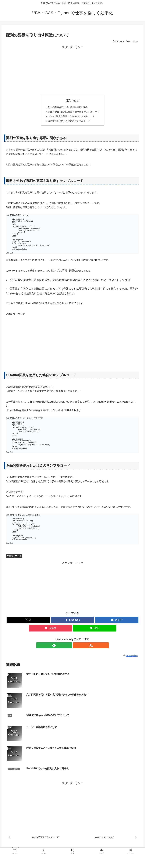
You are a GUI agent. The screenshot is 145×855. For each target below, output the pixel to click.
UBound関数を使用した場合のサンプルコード (71, 117)
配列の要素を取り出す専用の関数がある (67, 107)
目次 (68, 100)
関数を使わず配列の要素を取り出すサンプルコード (73, 112)
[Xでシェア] (28, 621)
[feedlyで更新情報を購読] (69, 646)
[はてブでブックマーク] (116, 621)
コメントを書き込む (72, 816)
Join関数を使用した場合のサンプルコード (68, 121)
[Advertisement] (72, 71)
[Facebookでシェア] (72, 621)
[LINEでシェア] (94, 629)
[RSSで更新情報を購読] (76, 646)
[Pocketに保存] (50, 629)
